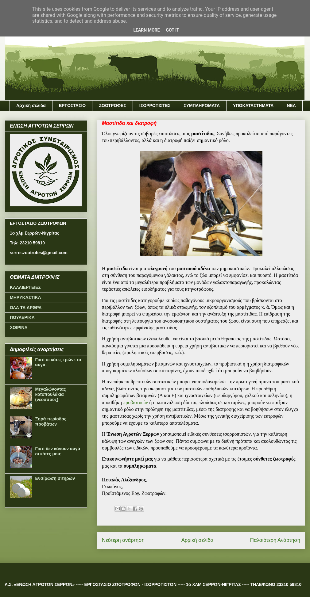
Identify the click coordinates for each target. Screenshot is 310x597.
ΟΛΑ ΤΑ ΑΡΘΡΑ (26, 307)
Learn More (146, 30)
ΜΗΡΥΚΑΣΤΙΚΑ (25, 297)
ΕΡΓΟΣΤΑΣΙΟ (72, 105)
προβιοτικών (135, 402)
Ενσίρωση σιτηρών (55, 478)
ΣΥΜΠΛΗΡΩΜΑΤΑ (202, 105)
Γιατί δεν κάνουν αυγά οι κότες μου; (57, 451)
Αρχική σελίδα (31, 105)
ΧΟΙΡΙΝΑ (19, 327)
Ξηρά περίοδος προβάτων (51, 421)
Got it (172, 30)
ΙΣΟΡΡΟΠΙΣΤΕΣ (154, 105)
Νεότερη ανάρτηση (123, 540)
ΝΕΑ (291, 105)
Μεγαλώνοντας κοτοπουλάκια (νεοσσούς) (50, 394)
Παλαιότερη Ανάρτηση (275, 540)
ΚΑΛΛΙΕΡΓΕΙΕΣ (25, 287)
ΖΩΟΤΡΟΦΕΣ (112, 105)
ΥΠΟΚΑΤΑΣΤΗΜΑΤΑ (253, 105)
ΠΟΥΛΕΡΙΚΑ (22, 317)
